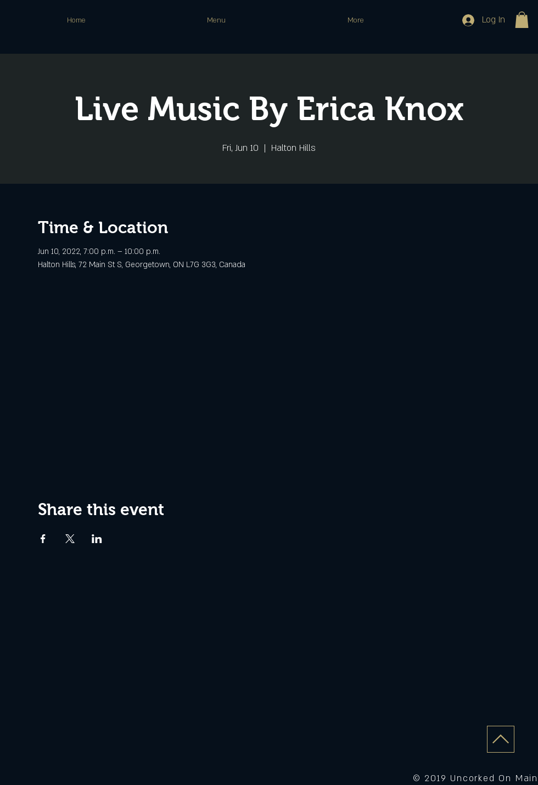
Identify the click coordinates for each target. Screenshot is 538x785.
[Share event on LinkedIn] (97, 538)
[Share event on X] (70, 538)
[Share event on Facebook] (43, 538)
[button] (522, 20)
